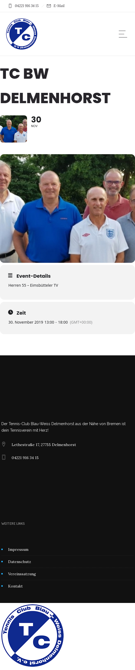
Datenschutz (19, 561)
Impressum (18, 549)
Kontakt (15, 586)
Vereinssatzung (22, 573)
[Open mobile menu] (124, 34)
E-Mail (59, 6)
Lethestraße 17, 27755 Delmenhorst (44, 444)
